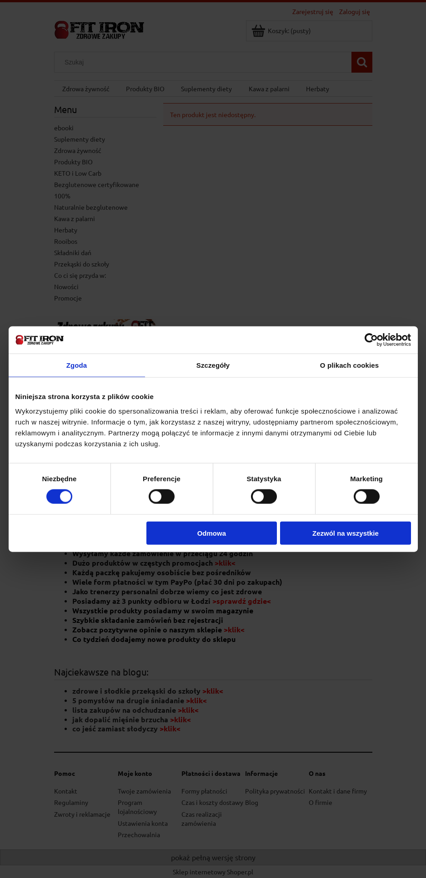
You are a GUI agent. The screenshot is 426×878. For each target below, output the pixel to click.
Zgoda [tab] (76, 365)
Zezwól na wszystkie (345, 533)
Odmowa (211, 533)
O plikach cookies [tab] (349, 365)
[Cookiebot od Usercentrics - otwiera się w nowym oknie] (371, 340)
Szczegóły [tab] (213, 365)
